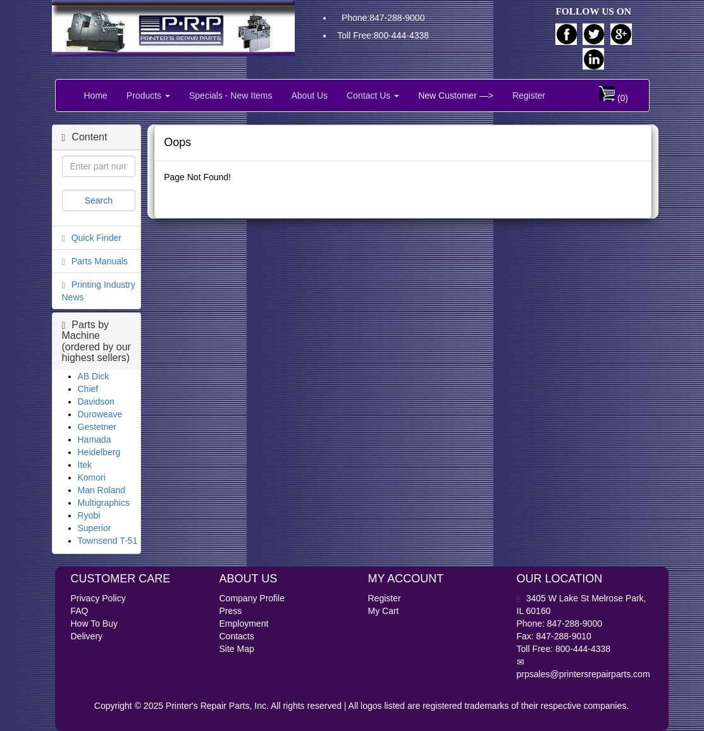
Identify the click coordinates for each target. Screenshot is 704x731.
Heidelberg (99, 452)
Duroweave (100, 414)
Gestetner (97, 427)
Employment (244, 623)
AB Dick (93, 376)
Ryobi (89, 515)
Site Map (236, 649)
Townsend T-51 (108, 541)
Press (230, 611)
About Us (309, 95)
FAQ (80, 611)
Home (96, 95)
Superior (94, 528)
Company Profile (252, 598)
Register (528, 95)
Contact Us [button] (373, 95)
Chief (88, 389)
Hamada (94, 439)
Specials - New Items (230, 95)
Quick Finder (96, 238)
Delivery (87, 636)
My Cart (383, 611)
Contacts (236, 636)
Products (148, 95)
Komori (92, 477)
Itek (85, 465)
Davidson (96, 401)
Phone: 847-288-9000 (559, 623)
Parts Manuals (99, 261)
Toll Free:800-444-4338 (383, 35)
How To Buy (94, 623)
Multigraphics (104, 503)
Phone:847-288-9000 (383, 18)
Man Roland (102, 490)
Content (85, 137)
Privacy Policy (98, 598)
